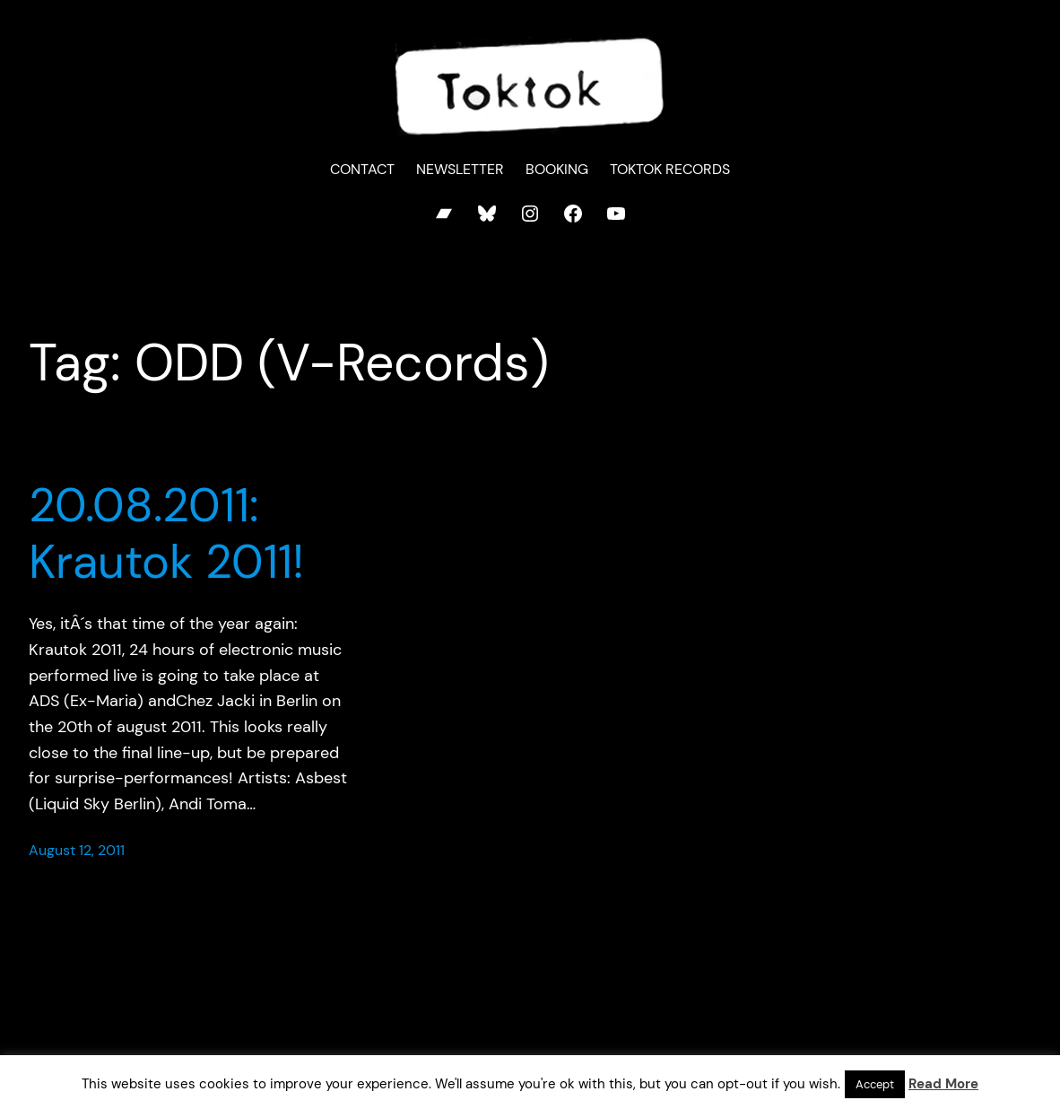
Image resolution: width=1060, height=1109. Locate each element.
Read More (943, 1084)
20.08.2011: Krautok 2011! (166, 533)
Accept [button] (875, 1084)
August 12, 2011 (77, 850)
